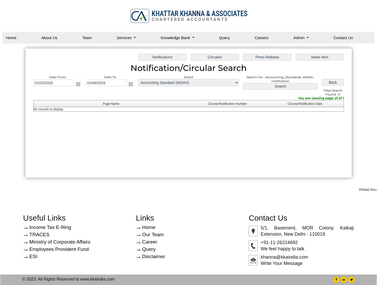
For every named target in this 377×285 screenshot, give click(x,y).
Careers (261, 37)
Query (224, 37)
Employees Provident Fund (59, 249)
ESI (33, 256)
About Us (49, 37)
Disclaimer (153, 256)
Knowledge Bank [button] (176, 37)
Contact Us (343, 37)
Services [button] (125, 37)
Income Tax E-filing (50, 227)
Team (87, 37)
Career (149, 242)
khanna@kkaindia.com (284, 257)
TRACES (39, 234)
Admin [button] (299, 37)
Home (11, 37)
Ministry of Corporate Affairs (59, 242)
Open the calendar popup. (80, 85)
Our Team (153, 234)
